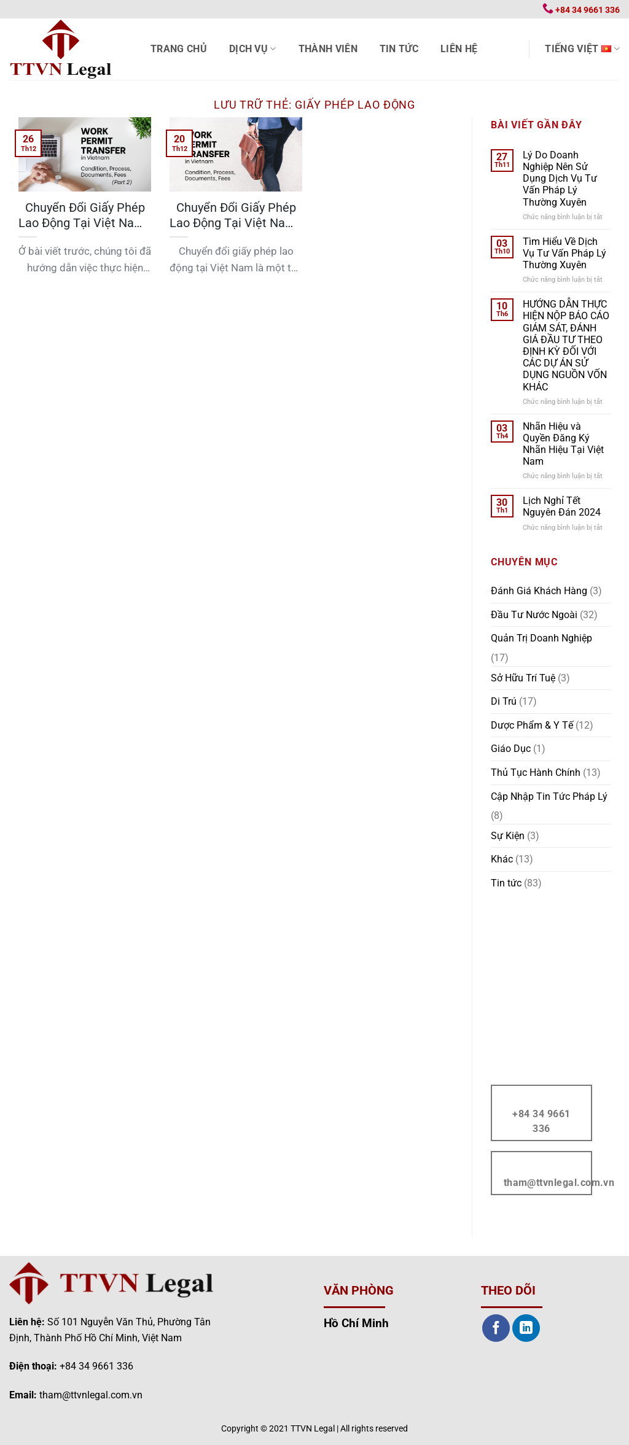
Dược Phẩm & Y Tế (532, 725)
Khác (502, 859)
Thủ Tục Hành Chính (535, 772)
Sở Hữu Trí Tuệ (523, 678)
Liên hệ (458, 49)
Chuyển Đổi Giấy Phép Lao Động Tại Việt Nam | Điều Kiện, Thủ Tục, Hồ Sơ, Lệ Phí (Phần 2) (84, 216)
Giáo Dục (511, 748)
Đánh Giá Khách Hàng (539, 591)
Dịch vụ (252, 49)
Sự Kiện (508, 836)
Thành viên (328, 49)
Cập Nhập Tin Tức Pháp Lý (549, 796)
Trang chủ (178, 49)
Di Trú (504, 701)
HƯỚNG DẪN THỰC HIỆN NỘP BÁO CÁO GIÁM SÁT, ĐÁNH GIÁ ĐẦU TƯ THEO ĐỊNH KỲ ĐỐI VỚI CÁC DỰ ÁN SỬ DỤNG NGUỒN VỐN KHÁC (566, 345)
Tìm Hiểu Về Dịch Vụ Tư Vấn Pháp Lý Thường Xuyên (564, 253)
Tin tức (399, 49)
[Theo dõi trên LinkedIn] (526, 1328)
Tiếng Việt (582, 49)
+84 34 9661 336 (96, 1366)
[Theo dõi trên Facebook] (496, 1328)
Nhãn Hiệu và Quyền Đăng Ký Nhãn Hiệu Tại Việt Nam (563, 444)
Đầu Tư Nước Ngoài (534, 615)
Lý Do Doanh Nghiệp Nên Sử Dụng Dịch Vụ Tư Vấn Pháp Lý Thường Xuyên (560, 178)
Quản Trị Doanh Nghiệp (541, 638)
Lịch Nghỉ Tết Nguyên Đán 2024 (562, 506)
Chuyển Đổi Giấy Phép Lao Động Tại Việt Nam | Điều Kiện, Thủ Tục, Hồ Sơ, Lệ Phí (236, 216)
